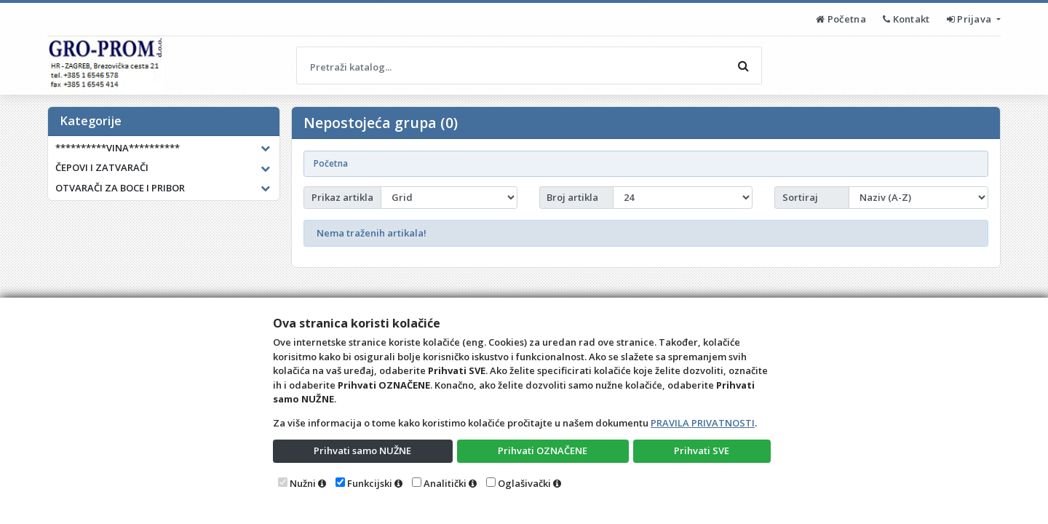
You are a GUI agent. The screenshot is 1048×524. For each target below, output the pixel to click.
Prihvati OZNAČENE (542, 450)
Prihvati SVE (701, 450)
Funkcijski (369, 483)
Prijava (970, 18)
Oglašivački (524, 483)
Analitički (445, 483)
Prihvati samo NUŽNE (362, 450)
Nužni (303, 483)
